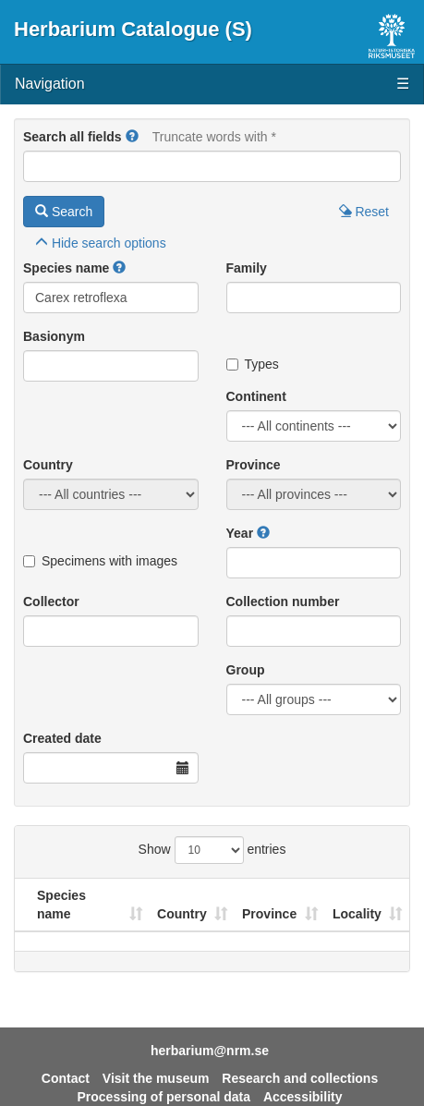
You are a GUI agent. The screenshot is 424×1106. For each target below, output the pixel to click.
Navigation (212, 84)
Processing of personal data (164, 1096)
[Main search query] (212, 166)
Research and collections (300, 1078)
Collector (51, 601)
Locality (357, 913)
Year (240, 533)
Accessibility (303, 1096)
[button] (132, 136)
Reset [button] (364, 211)
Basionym (54, 336)
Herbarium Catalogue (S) (133, 29)
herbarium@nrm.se (210, 1050)
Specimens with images (100, 560)
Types (252, 364)
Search (63, 211)
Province (253, 464)
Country (48, 464)
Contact (66, 1078)
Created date (62, 738)
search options (100, 243)
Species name (66, 268)
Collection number (283, 601)
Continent (256, 396)
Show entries (212, 850)
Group (245, 669)
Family (246, 268)
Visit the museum (156, 1078)
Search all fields (72, 136)
